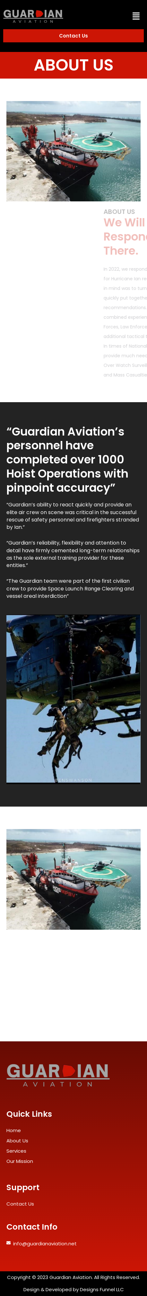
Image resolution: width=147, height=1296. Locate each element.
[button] (136, 16)
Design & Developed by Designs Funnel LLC (73, 1289)
